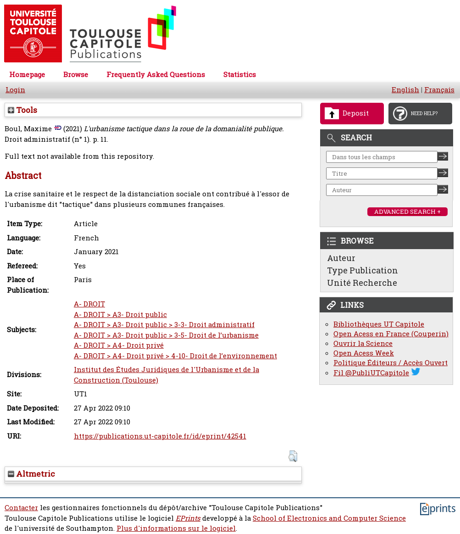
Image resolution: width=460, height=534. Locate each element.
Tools (22, 110)
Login (15, 90)
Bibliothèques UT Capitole (378, 324)
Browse (75, 74)
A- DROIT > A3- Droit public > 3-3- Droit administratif (164, 324)
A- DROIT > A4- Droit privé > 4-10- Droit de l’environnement (175, 356)
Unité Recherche (362, 282)
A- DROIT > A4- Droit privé (119, 345)
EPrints (188, 518)
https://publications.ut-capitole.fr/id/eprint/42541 (160, 436)
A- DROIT (89, 304)
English (405, 90)
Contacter (21, 507)
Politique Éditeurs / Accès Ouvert (390, 362)
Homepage (27, 74)
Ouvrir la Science (363, 343)
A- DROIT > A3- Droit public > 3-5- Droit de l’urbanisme (166, 335)
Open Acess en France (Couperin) (391, 334)
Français (439, 90)
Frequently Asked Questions (155, 74)
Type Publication (362, 270)
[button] (292, 456)
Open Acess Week (363, 353)
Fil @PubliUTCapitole (371, 373)
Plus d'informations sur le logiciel (176, 528)
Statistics (239, 74)
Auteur (341, 257)
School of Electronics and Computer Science (329, 518)
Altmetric (31, 473)
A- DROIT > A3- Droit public (120, 314)
